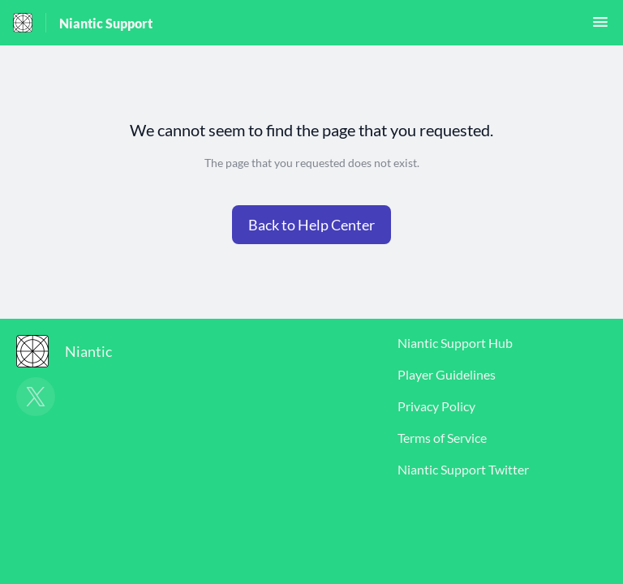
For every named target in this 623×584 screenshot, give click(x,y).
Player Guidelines (446, 374)
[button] (600, 26)
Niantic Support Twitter (463, 469)
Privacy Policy (436, 406)
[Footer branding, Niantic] (72, 351)
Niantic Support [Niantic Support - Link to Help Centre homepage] (106, 23)
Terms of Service (442, 437)
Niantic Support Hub (455, 342)
